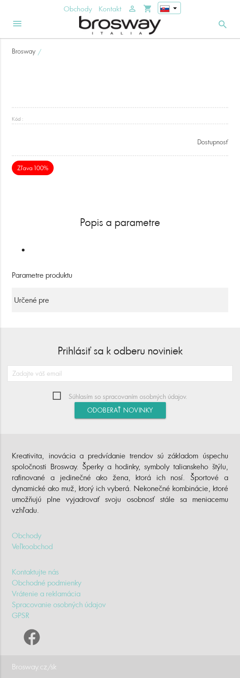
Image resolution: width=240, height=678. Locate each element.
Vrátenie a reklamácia (46, 594)
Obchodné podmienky (46, 583)
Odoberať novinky (120, 410)
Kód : (17, 118)
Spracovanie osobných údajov (59, 604)
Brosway (23, 51)
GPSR (20, 615)
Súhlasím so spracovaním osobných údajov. (128, 396)
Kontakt (110, 9)
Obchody (78, 9)
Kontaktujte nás (35, 572)
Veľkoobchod (32, 546)
